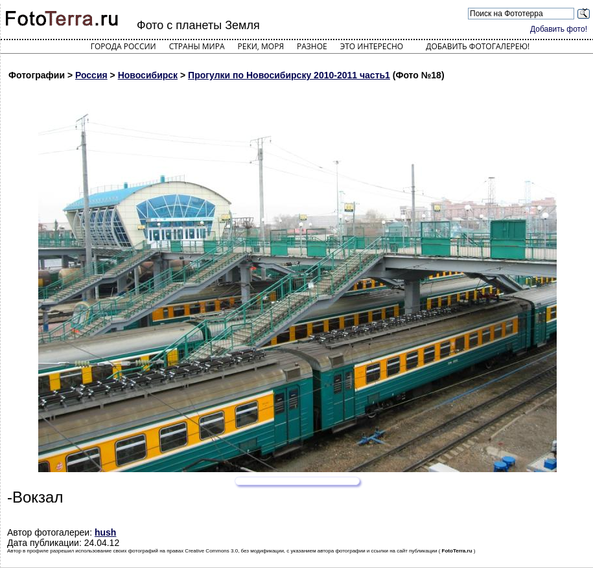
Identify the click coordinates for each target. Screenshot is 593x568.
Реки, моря (261, 46)
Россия (91, 75)
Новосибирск (148, 75)
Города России (123, 46)
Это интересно (372, 46)
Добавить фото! (558, 29)
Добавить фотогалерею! (477, 46)
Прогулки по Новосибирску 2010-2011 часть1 (289, 75)
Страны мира (197, 46)
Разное (312, 46)
